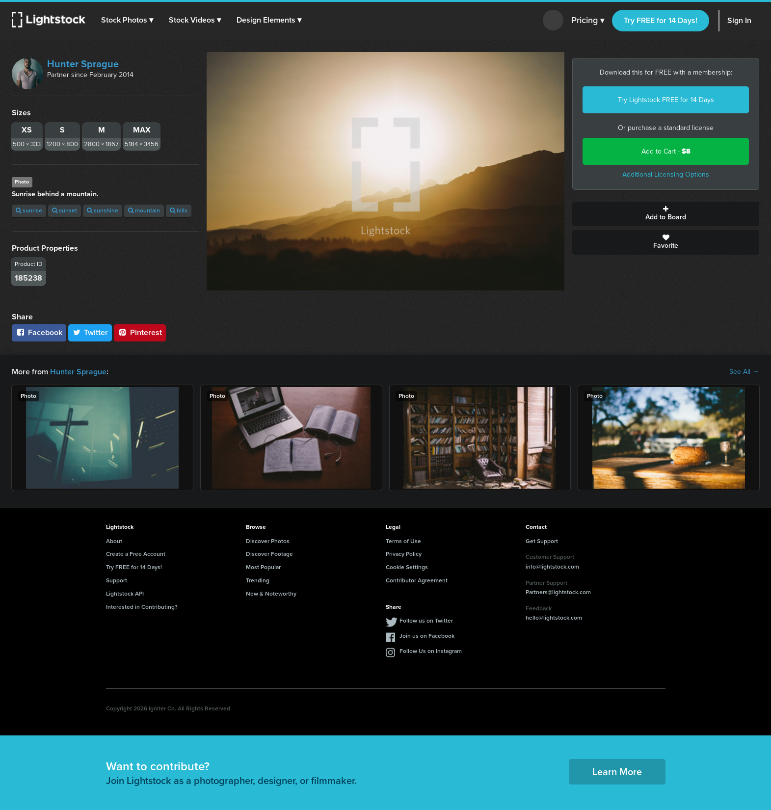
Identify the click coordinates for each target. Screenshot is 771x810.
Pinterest (140, 332)
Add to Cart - (666, 151)
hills (178, 210)
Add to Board (665, 214)
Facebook (39, 332)
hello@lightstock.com (554, 617)
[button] (127, 20)
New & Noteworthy (271, 593)
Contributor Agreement (417, 580)
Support (116, 580)
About (114, 541)
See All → (744, 372)
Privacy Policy (404, 553)
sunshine (102, 210)
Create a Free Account (135, 553)
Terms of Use (403, 541)
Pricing (587, 20)
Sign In (739, 20)
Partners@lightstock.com (558, 592)
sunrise (29, 210)
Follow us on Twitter (426, 620)
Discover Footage (269, 553)
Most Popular (263, 567)
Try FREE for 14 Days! (660, 20)
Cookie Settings (407, 567)
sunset (64, 210)
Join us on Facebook (426, 635)
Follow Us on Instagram (430, 651)
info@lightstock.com (552, 566)
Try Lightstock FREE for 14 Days (666, 100)
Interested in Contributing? (142, 606)
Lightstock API (125, 593)
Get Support (542, 541)
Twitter (90, 332)
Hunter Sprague (83, 63)
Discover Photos (268, 541)
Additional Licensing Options (665, 174)
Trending (257, 580)
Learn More (617, 771)
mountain (144, 210)
